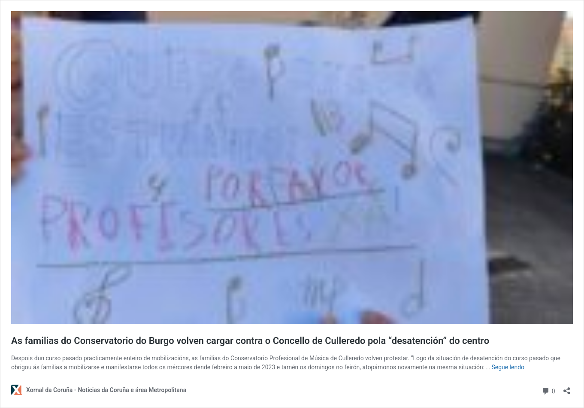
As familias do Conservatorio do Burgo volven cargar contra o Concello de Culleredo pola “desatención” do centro (250, 340)
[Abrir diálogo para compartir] (567, 388)
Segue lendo (507, 367)
